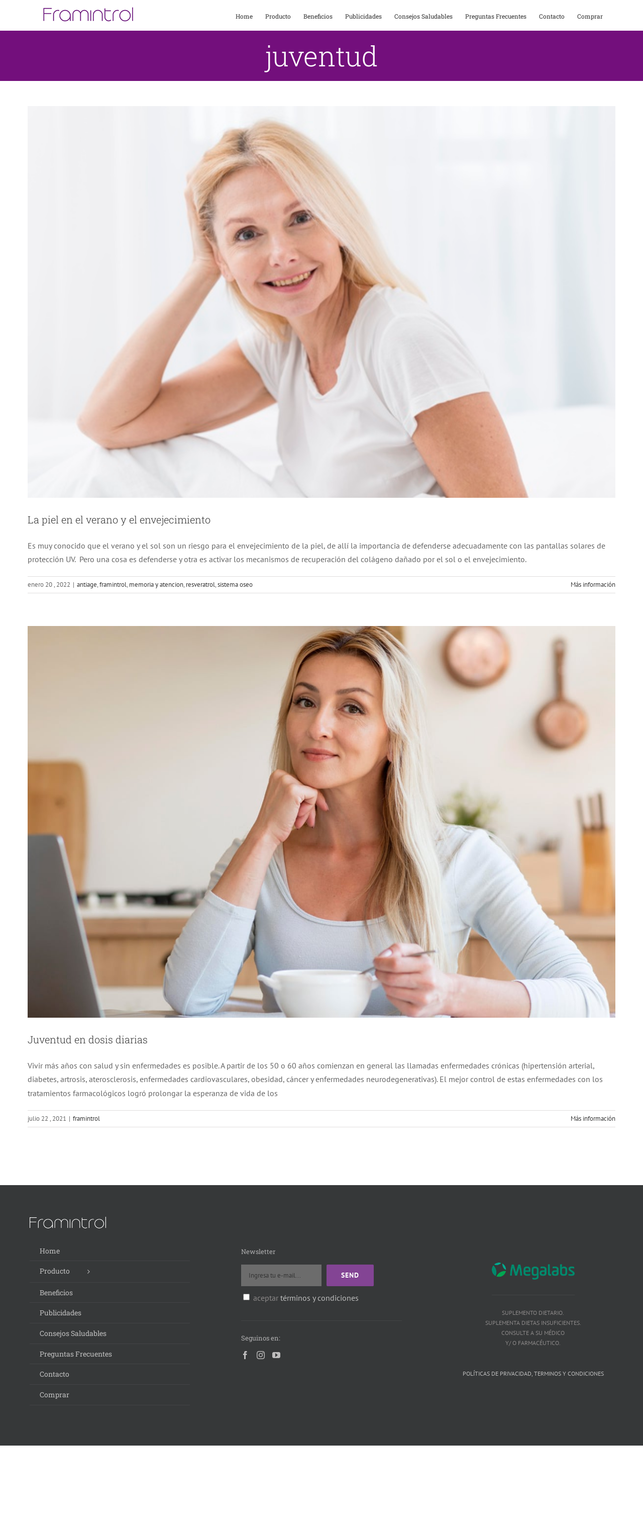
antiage (87, 584)
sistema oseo (235, 584)
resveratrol (200, 584)
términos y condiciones (319, 1298)
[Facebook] (245, 1355)
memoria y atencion (156, 584)
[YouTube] (276, 1355)
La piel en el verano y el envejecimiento (119, 519)
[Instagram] (261, 1355)
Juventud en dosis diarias (88, 1039)
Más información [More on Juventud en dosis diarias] (593, 1118)
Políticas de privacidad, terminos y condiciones (533, 1373)
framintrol (113, 584)
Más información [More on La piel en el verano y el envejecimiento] (593, 584)
